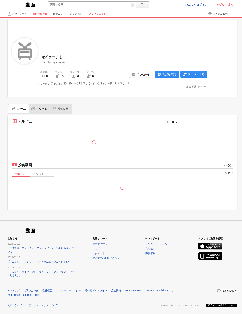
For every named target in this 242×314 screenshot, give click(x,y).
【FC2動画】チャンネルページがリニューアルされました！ (40, 261)
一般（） (20, 173)
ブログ (54, 305)
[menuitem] (60, 14)
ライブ (18, 305)
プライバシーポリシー (68, 290)
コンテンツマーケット (36, 305)
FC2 (16, 4)
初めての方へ (100, 244)
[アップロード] (17, 14)
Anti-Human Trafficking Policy (23, 294)
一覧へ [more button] (172, 121)
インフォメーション (156, 244)
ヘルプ (96, 248)
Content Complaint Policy (159, 290)
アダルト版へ (224, 4)
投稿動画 (60, 108)
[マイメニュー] (219, 14)
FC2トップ (13, 290)
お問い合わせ (31, 290)
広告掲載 (116, 290)
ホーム (18, 108)
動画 (10, 305)
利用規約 (150, 248)
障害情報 (150, 253)
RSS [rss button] (229, 173)
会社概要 (47, 290)
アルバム (39, 108)
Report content (133, 290)
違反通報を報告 (197, 86)
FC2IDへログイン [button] (197, 4)
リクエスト (99, 253)
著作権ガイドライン (96, 290)
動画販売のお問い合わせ (106, 257)
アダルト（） (42, 173)
